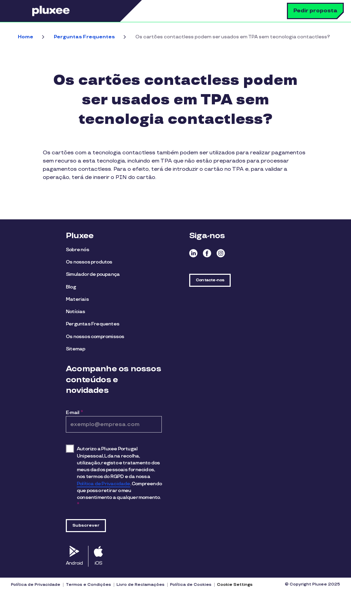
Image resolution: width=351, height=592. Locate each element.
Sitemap (75, 349)
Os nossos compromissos (95, 336)
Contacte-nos (210, 280)
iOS (98, 563)
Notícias (75, 311)
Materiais (77, 299)
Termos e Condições (88, 585)
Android (74, 563)
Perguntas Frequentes (84, 37)
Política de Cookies (190, 585)
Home (25, 37)
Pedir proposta (315, 11)
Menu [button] (22, 11)
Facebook (207, 253)
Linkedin (193, 253)
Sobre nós (77, 250)
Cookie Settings (235, 584)
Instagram (221, 253)
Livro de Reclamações (141, 585)
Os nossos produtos (89, 262)
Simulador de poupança (93, 274)
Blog (71, 287)
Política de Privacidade (103, 484)
